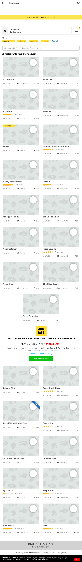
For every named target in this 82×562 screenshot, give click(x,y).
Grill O (6, 146)
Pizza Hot (7, 111)
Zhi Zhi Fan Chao (51, 216)
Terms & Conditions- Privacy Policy (54, 553)
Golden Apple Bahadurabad (56, 146)
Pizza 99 (47, 111)
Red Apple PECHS (11, 216)
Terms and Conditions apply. (41, 354)
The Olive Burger (51, 284)
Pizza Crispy (8, 284)
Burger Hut (48, 423)
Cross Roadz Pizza (51, 388)
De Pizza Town (50, 458)
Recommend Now (41, 358)
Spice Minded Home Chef (15, 423)
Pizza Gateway (10, 249)
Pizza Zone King (30, 316)
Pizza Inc (47, 181)
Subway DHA (9, 388)
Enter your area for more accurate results (41, 17)
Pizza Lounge (49, 249)
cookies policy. (43, 559)
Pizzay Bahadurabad (13, 181)
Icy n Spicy (8, 490)
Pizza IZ (46, 525)
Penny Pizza (8, 525)
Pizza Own (48, 79)
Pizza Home (8, 79)
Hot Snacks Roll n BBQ (13, 458)
